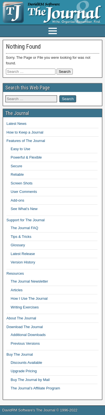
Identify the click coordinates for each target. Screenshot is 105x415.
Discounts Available (26, 362)
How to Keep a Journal (24, 132)
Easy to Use (20, 149)
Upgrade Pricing (24, 371)
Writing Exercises (25, 307)
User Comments (24, 192)
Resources (15, 273)
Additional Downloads (28, 335)
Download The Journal (24, 327)
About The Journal (21, 318)
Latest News (16, 123)
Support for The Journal (25, 220)
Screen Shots (21, 183)
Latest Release (23, 254)
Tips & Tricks (21, 236)
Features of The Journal (25, 141)
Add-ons (17, 200)
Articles (17, 290)
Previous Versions (25, 343)
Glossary (18, 245)
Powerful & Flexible (26, 157)
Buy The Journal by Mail (30, 380)
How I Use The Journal (29, 298)
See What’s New (24, 209)
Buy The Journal (19, 354)
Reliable (17, 174)
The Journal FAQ (24, 228)
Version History (23, 262)
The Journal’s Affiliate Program (35, 388)
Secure (16, 166)
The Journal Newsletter (29, 281)
